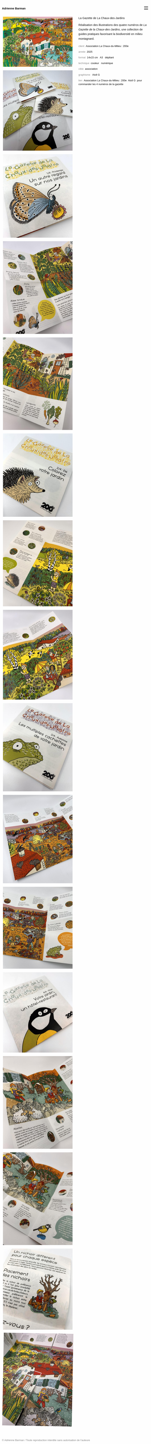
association (91, 68)
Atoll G (131, 80)
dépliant (109, 57)
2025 (89, 51)
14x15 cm (92, 57)
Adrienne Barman (14, 8)
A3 (101, 57)
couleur (95, 63)
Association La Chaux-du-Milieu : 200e (107, 46)
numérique (107, 63)
